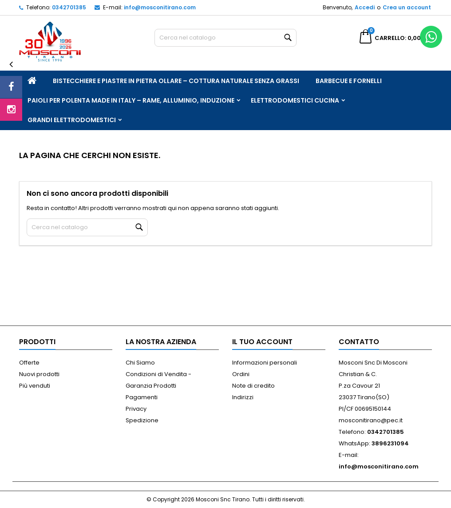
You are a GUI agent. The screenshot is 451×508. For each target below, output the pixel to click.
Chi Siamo (140, 362)
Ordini (240, 374)
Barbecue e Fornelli (349, 80)
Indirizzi (242, 397)
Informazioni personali (264, 362)
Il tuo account (262, 342)
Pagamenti (142, 397)
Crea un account (407, 7)
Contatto (359, 342)
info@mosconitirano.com (160, 7)
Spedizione (142, 420)
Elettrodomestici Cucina (295, 100)
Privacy (136, 409)
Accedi (365, 7)
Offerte (29, 362)
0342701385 (69, 7)
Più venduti (34, 385)
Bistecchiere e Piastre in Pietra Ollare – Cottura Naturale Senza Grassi (176, 80)
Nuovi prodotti (39, 374)
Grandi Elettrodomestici (72, 119)
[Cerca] (225, 38)
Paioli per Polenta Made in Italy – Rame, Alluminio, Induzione (131, 100)
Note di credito (253, 385)
